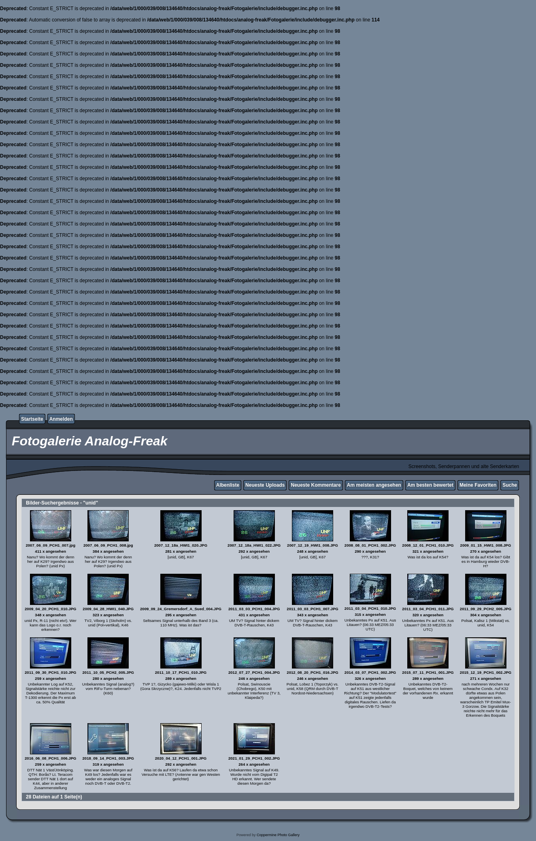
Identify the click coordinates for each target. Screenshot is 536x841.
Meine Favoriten (477, 485)
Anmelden (61, 419)
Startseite (32, 419)
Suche (509, 485)
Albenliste (227, 485)
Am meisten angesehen (374, 485)
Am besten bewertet (430, 485)
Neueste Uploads (265, 485)
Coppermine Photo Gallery (278, 835)
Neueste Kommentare (315, 485)
